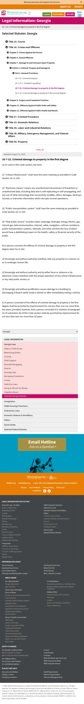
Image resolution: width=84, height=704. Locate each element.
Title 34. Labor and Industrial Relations (28, 128)
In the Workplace (53, 581)
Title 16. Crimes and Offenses (22, 47)
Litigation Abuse (11, 392)
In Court (46, 650)
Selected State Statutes (10, 540)
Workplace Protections (14, 376)
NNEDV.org (11, 483)
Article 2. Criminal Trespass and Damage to (31, 68)
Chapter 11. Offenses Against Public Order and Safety (32, 105)
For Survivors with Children (11, 661)
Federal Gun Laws (12, 410)
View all (40, 149)
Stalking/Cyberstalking (13, 611)
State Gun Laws (11, 384)
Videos (7, 420)
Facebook (44, 490)
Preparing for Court (50, 524)
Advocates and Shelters (10, 672)
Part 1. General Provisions (26, 73)
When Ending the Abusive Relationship (15, 655)
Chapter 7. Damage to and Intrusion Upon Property (32, 62)
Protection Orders (50, 527)
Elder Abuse (9, 620)
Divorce (7, 368)
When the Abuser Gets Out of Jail (55, 658)
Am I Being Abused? (12, 581)
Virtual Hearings (7, 565)
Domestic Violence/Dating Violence (17, 601)
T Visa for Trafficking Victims (12, 551)
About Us (65, 6)
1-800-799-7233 (39, 483)
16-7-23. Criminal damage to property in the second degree (40, 93)
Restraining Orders (12, 352)
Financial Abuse (10, 598)
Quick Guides (10, 424)
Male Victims (9, 641)
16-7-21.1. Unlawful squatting (28, 83)
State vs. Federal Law (13, 348)
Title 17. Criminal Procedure (22, 117)
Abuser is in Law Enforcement (15, 639)
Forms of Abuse (10, 592)
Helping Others (52, 592)
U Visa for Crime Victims (10, 549)
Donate (78, 6)
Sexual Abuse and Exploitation (15, 606)
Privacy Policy (48, 487)
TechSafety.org (24, 483)
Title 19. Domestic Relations (22, 122)
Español (47, 14)
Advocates (50, 597)
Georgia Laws (10, 344)
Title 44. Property (16, 142)
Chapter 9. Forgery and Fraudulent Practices (29, 100)
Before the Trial (49, 568)
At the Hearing (49, 571)
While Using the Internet (52, 663)
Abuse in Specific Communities (15, 617)
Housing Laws (10, 372)
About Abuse (10, 578)
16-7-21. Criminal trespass (26, 78)
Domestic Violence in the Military (18, 415)
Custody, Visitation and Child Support (57, 519)
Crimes (7, 380)
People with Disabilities (13, 628)
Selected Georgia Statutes (15, 396)
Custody (7, 356)
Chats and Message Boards (53, 677)
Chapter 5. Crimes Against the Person (25, 52)
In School (47, 655)
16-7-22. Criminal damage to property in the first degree (39, 88)
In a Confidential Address (10, 664)
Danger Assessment (12, 584)
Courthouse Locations (9, 677)
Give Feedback (34, 487)
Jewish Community (11, 623)
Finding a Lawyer (8, 674)
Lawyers (50, 600)
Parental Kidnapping (13, 364)
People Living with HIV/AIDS (14, 625)
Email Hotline (58, 14)
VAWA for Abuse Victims (10, 546)
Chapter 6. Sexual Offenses (21, 57)
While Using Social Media (52, 661)
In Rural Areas (48, 653)
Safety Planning (9, 646)
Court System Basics (9, 571)
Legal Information (13, 339)
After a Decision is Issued (52, 573)
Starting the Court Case (52, 565)
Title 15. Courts (15, 42)
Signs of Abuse (10, 587)
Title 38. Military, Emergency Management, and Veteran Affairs (36, 135)
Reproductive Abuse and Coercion (17, 609)
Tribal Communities (12, 631)
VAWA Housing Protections (16, 406)
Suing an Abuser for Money (15, 388)
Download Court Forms (10, 568)
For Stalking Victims (9, 659)
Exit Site (70, 14)
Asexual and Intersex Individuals (16, 636)
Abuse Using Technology (13, 590)
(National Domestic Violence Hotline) (62, 483)
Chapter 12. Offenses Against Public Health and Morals (33, 110)
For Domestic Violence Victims (12, 650)
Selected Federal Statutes (15, 429)
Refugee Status (7, 557)
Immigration (9, 401)
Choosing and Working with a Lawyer (15, 573)
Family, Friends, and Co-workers (58, 595)
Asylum (4, 554)
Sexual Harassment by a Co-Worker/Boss (61, 584)
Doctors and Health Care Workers (58, 603)
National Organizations (52, 674)
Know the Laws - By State (10, 505)
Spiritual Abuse (10, 614)
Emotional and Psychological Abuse (17, 595)
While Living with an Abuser (11, 653)
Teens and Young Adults (13, 633)
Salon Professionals (54, 605)
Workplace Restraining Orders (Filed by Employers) (60, 588)
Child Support (10, 360)
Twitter (49, 490)
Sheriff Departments (51, 672)
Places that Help (9, 668)
